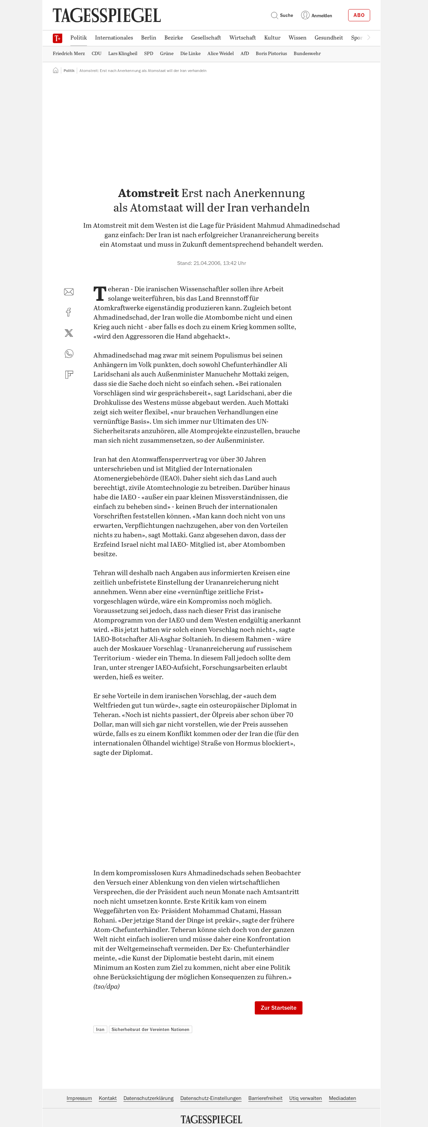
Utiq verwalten (305, 1098)
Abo (359, 15)
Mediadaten (342, 1098)
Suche (282, 15)
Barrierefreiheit (265, 1098)
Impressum (79, 1098)
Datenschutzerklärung (148, 1098)
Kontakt (108, 1098)
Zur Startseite (278, 1008)
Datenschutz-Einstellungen (211, 1098)
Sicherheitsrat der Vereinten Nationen (150, 1029)
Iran (100, 1029)
